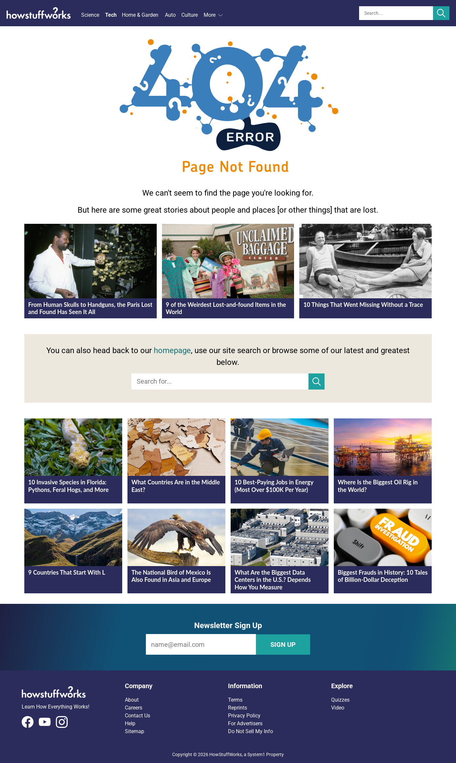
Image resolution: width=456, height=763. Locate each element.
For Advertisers (245, 723)
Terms (235, 699)
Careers (133, 707)
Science (90, 15)
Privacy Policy (244, 715)
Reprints (237, 707)
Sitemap (134, 731)
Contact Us (137, 715)
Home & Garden (140, 15)
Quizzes (340, 699)
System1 (256, 754)
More (213, 15)
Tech (111, 15)
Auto (170, 15)
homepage (172, 350)
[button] (176, 685)
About (132, 699)
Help (130, 723)
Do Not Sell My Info (250, 731)
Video (337, 707)
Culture (189, 15)
